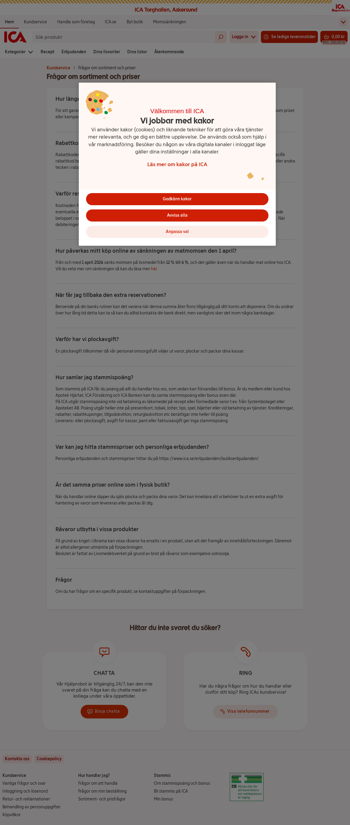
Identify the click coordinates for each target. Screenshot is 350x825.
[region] (177, 164)
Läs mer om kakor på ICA (177, 164)
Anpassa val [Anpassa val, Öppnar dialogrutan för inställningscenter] (177, 231)
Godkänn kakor (177, 199)
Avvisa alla (177, 215)
